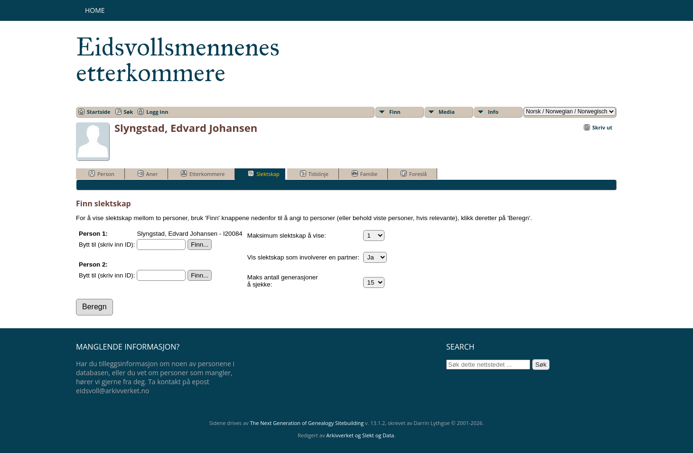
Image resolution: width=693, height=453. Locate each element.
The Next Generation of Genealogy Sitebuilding (307, 422)
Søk (128, 111)
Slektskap (264, 173)
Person (101, 173)
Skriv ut (602, 127)
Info (493, 111)
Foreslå (414, 173)
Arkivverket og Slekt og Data (360, 435)
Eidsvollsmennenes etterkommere (178, 59)
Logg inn (157, 111)
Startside (99, 111)
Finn (395, 111)
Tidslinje (314, 173)
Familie (364, 173)
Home (95, 10)
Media (447, 111)
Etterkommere (203, 173)
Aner (148, 173)
